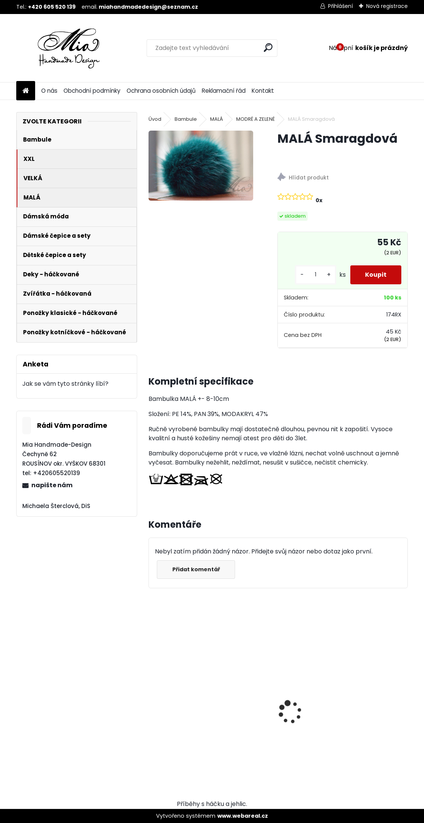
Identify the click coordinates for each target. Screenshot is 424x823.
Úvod (155, 119)
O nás (49, 91)
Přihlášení (340, 6)
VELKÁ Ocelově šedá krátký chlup (202, 711)
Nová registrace (387, 6)
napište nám (52, 485)
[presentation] (152, 698)
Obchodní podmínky (92, 91)
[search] (268, 47)
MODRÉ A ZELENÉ (255, 119)
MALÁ (216, 119)
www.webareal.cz (242, 816)
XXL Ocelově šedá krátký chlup (331, 711)
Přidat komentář (196, 569)
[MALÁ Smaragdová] (201, 165)
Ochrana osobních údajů (161, 91)
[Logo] (68, 48)
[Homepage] (25, 91)
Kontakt (263, 91)
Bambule (186, 119)
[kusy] (315, 274)
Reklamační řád (224, 91)
